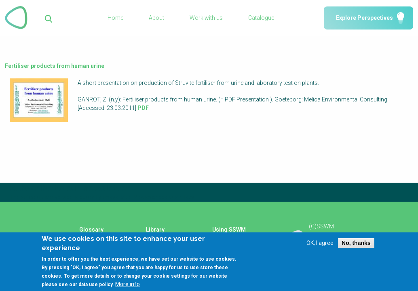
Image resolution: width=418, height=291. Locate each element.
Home (115, 18)
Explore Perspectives (364, 18)
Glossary (91, 229)
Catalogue (261, 18)
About (156, 18)
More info (127, 288)
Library (155, 229)
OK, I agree (320, 246)
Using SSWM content (229, 232)
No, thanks (356, 246)
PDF (143, 108)
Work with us (206, 18)
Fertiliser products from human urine (54, 66)
